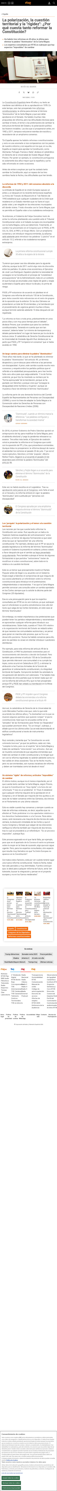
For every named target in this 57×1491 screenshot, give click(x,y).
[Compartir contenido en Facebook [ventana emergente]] (19, 92)
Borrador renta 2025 (29, 954)
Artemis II (25, 958)
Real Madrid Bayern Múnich (15, 962)
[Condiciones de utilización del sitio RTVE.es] (2, 1016)
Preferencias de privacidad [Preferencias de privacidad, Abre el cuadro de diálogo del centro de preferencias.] (11, 1488)
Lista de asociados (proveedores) (12, 1473)
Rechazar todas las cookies (11, 1483)
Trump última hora (12, 954)
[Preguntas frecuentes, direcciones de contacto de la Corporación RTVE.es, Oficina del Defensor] (44, 1015)
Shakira (16, 958)
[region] (28, 1461)
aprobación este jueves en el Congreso (20, 490)
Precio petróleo (46, 954)
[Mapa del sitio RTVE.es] (38, 1016)
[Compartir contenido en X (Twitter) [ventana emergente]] (24, 92)
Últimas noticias (46, 962)
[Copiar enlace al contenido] (37, 92)
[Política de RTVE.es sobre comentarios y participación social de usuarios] (52, 1016)
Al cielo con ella (38, 958)
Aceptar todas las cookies (11, 1478)
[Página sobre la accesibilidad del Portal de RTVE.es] (30, 1015)
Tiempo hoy (32, 962)
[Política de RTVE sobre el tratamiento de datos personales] (8, 1017)
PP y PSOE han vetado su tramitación (25, 684)
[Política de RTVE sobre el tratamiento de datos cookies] (15, 1017)
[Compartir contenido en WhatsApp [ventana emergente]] (33, 92)
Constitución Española (15, 102)
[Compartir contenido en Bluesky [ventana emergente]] (28, 92)
